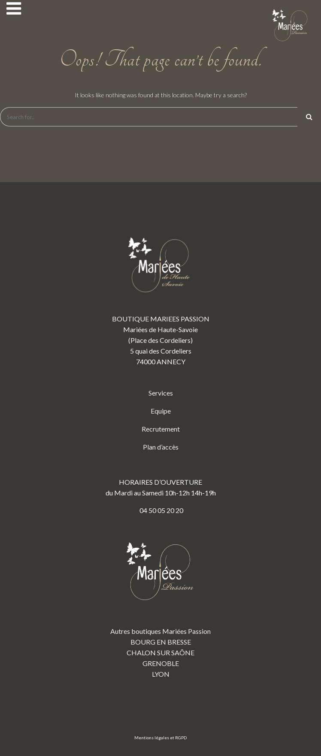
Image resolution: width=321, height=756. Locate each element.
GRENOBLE (160, 663)
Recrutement (161, 429)
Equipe (161, 411)
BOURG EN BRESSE (160, 642)
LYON (161, 674)
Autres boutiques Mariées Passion (160, 631)
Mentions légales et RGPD (160, 737)
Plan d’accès (161, 447)
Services (160, 393)
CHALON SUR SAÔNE (160, 652)
